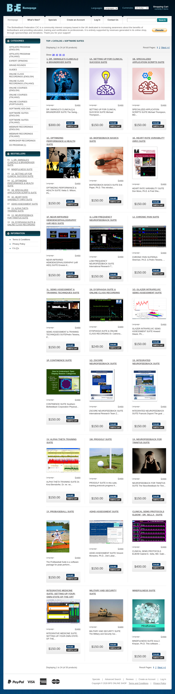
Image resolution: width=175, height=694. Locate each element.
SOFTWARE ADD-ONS (19, 108)
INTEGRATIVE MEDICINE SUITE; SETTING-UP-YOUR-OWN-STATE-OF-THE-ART (60, 593)
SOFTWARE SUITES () (18, 114)
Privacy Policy (19, 244)
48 (57, 55)
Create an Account (76, 20)
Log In (97, 20)
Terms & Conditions (21, 239)
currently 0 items (160, 8)
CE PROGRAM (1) (17, 145)
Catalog (57, 41)
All (63, 55)
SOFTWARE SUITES (74, 41)
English (77, 105)
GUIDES (13, 70)
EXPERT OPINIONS (18, 61)
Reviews (130, 679)
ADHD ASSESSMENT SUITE (104, 511)
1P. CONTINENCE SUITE (59, 360)
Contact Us (113, 20)
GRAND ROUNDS (17, 65)
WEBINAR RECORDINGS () (21, 128)
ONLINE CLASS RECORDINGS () (21, 75)
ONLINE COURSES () (18, 89)
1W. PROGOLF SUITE (100, 439)
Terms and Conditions (138, 683)
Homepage (13, 20)
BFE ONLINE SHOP (117, 683)
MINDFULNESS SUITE (143, 590)
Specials (53, 20)
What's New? (33, 20)
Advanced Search (113, 679)
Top (48, 41)
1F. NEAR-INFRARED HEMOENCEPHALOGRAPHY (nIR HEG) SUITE (61, 220)
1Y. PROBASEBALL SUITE (60, 511)
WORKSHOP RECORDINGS (22, 141)
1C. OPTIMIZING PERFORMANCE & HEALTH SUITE (60, 141)
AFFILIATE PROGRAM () (19, 48)
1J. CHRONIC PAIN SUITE (145, 217)
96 (60, 55)
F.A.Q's (16, 248)
